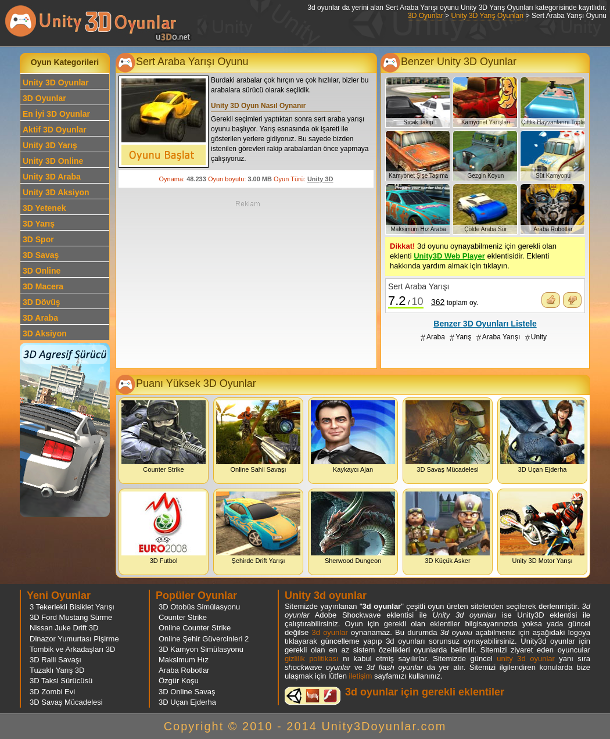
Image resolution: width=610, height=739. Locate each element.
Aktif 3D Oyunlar (55, 129)
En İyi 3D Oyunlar (56, 114)
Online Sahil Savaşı (258, 436)
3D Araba (40, 317)
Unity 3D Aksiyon (56, 192)
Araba (435, 337)
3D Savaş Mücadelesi (448, 436)
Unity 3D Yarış (50, 145)
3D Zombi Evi (52, 691)
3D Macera (43, 286)
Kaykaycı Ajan (353, 436)
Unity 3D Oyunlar (56, 82)
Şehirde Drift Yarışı (258, 528)
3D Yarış (39, 223)
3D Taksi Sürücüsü (61, 680)
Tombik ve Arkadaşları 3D (72, 649)
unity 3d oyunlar (525, 658)
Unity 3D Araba (52, 176)
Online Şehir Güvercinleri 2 (204, 638)
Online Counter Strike (195, 627)
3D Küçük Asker (448, 528)
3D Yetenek (44, 208)
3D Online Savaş (187, 691)
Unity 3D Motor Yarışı (542, 528)
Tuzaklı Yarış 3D (57, 670)
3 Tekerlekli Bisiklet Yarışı (72, 606)
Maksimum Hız (184, 659)
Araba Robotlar (184, 670)
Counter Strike (163, 436)
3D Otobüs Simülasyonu (199, 606)
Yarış (463, 337)
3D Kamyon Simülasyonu (201, 649)
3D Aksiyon (45, 333)
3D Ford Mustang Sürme (71, 617)
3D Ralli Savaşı (55, 659)
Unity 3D (320, 178)
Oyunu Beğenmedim (572, 300)
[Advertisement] (247, 283)
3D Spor (38, 239)
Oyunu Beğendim (550, 300)
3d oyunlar (329, 632)
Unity (539, 337)
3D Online (41, 270)
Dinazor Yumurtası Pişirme (74, 638)
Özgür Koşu (179, 680)
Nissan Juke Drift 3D (64, 627)
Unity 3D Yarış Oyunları (487, 16)
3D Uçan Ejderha (542, 436)
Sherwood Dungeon (353, 528)
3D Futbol (163, 528)
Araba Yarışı (501, 337)
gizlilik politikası (312, 658)
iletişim (360, 676)
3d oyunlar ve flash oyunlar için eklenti (312, 695)
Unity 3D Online (53, 161)
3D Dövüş (41, 302)
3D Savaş (41, 255)
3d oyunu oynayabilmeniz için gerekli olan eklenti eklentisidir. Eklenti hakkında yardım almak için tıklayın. (473, 256)
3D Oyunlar (425, 16)
